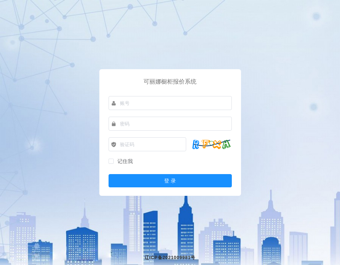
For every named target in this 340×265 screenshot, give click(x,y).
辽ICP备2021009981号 (170, 257)
